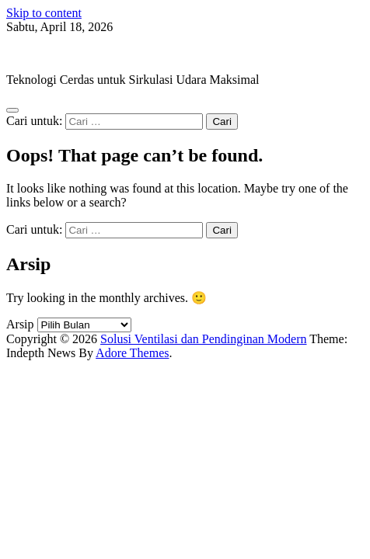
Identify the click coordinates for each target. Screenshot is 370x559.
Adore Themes (132, 352)
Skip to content (44, 12)
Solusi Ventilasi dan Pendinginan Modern (109, 53)
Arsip (20, 324)
